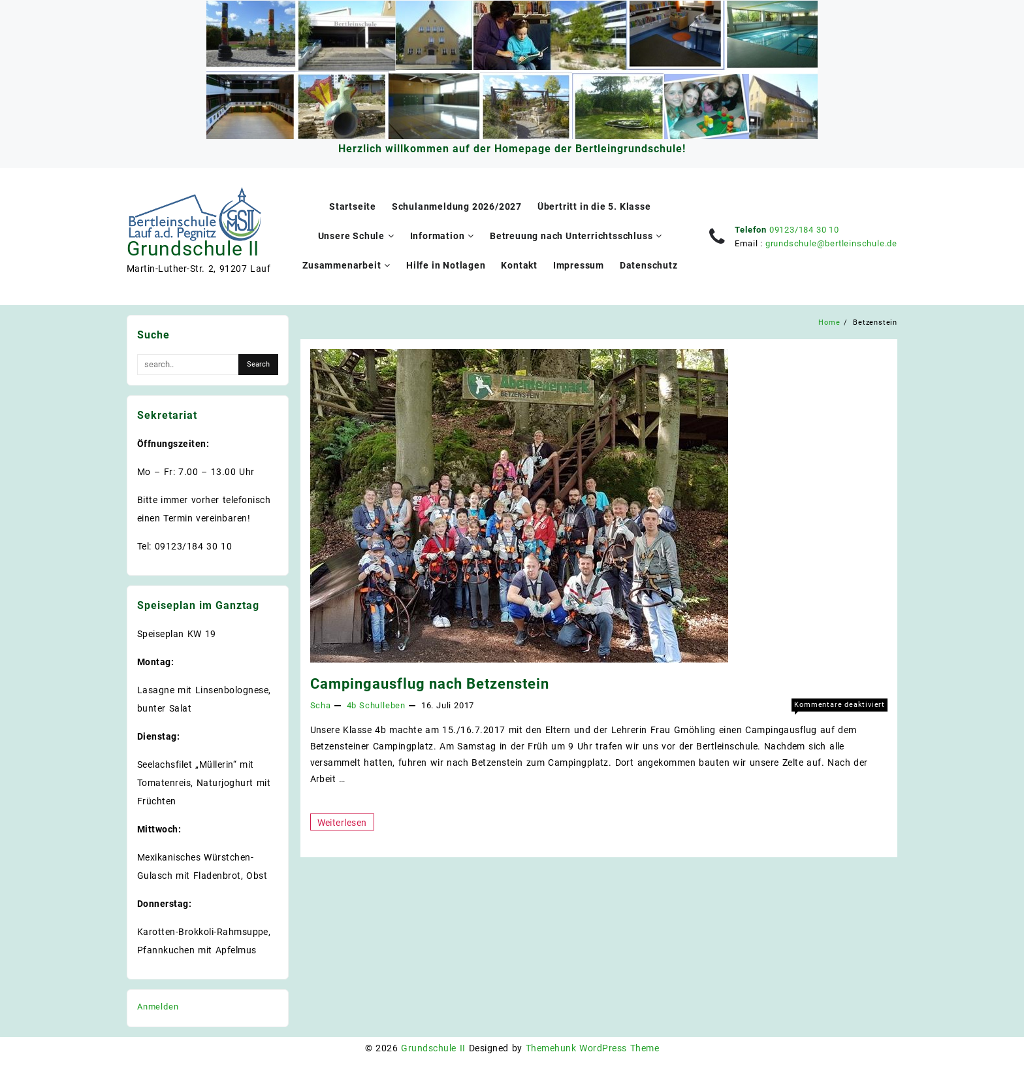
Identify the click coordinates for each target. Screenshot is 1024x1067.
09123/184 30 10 (804, 230)
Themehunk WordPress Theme (592, 1048)
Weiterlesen (345, 821)
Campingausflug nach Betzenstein (429, 684)
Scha (320, 705)
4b (352, 705)
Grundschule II (193, 248)
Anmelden (157, 1006)
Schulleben (382, 705)
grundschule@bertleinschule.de (831, 243)
